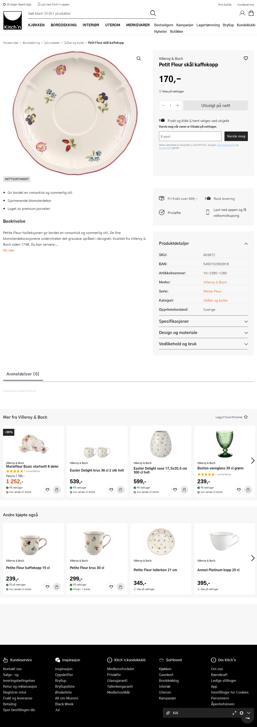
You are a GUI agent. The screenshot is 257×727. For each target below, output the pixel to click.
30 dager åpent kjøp (17, 4)
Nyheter (160, 31)
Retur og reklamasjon (20, 686)
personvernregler (226, 144)
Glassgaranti (117, 680)
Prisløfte (174, 212)
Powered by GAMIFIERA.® (19, 391)
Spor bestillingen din (19, 709)
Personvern (220, 698)
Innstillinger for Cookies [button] (230, 692)
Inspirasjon (63, 668)
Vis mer (9, 250)
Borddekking (31, 42)
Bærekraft (219, 674)
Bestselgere (163, 24)
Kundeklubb (246, 24)
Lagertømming (208, 24)
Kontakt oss (12, 668)
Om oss (217, 668)
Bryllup (228, 24)
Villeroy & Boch (171, 58)
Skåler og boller (74, 42)
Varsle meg (236, 136)
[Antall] (170, 105)
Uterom (165, 692)
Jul (57, 709)
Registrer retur (14, 692)
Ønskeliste (63, 692)
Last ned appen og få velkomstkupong (230, 212)
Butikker (176, 31)
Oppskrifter (64, 674)
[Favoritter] (47, 490)
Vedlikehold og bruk (177, 343)
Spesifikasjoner (174, 321)
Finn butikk (224, 5)
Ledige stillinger (223, 680)
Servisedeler (52, 42)
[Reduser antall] (163, 105)
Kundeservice (245, 5)
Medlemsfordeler (120, 668)
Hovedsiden (11, 42)
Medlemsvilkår (118, 692)
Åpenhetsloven (222, 703)
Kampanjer (184, 24)
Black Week (64, 703)
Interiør (165, 686)
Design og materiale (178, 332)
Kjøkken (165, 668)
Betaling (9, 703)
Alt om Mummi (66, 698)
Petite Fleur (212, 291)
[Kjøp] (57, 490)
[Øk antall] (178, 105)
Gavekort (166, 674)
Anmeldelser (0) (23, 374)
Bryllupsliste (65, 686)
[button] (246, 58)
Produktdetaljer (174, 243)
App (214, 686)
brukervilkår (165, 147)
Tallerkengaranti (120, 686)
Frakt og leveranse (17, 698)
